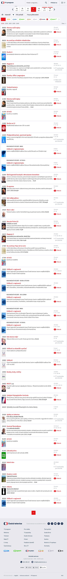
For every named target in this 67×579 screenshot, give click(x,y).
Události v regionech (14, 269)
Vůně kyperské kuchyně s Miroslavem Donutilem (23, 175)
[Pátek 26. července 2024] (39, 9)
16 (10, 23)
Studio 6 (9, 52)
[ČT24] (15, 19)
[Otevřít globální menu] (63, 2)
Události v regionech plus (15, 149)
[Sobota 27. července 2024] (44, 9)
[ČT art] (35, 19)
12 (6, 23)
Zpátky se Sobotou (13, 415)
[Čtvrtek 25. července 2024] (33, 9)
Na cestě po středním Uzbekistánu (18, 40)
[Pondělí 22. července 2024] (16, 9)
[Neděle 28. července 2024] (50, 9)
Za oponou (10, 186)
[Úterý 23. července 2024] (22, 9)
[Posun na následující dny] (54, 9)
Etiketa (9, 487)
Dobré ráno (10, 462)
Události (10, 360)
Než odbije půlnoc (13, 198)
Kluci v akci (10, 210)
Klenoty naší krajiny (13, 28)
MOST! (9, 384)
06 (2, 23)
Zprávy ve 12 (11, 123)
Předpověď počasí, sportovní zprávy (19, 135)
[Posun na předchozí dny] (13, 9)
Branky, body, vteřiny (14, 372)
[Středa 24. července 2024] (28, 9)
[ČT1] (3, 19)
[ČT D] (29, 19)
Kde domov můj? (12, 337)
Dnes (63, 23)
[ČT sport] (22, 19)
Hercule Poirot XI (12, 221)
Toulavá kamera (12, 87)
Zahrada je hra (11, 451)
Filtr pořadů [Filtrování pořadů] (17, 14)
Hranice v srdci (12, 474)
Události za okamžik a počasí (17, 348)
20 (13, 23)
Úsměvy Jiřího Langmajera (16, 75)
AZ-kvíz (9, 112)
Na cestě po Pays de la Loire (16, 246)
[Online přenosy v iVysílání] (44, 19)
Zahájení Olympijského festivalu (18, 395)
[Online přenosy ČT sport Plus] (55, 19)
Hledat (45, 3)
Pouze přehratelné (32, 15)
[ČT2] (8, 19)
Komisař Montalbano (14, 426)
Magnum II (10, 64)
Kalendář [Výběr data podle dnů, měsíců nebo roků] (5, 14)
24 (17, 23)
